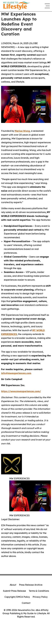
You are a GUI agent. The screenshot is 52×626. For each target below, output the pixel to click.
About (13, 584)
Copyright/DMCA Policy (17, 597)
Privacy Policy (40, 597)
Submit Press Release (14, 590)
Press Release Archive (30, 584)
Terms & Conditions (39, 590)
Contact (26, 603)
